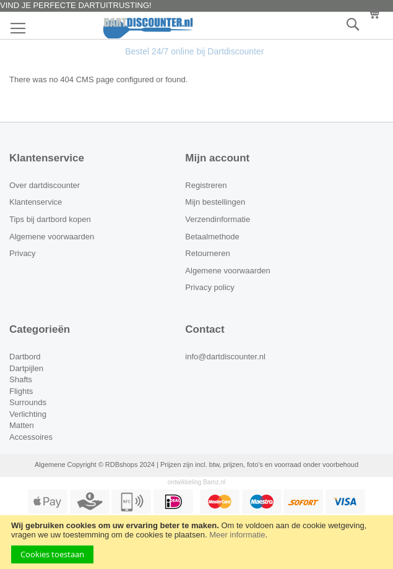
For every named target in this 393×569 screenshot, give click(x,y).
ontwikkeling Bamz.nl (196, 482)
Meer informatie (237, 534)
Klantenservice (35, 202)
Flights (21, 391)
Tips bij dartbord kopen (50, 219)
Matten (21, 425)
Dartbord (25, 356)
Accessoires (31, 437)
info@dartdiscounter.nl (225, 356)
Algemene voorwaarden (51, 236)
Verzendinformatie (217, 219)
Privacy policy (209, 287)
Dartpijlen (26, 368)
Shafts (20, 379)
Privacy (22, 253)
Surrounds (27, 402)
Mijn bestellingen (215, 202)
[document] (196, 542)
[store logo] (196, 28)
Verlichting (27, 414)
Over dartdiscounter (44, 185)
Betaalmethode (212, 236)
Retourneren (207, 253)
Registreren (206, 185)
